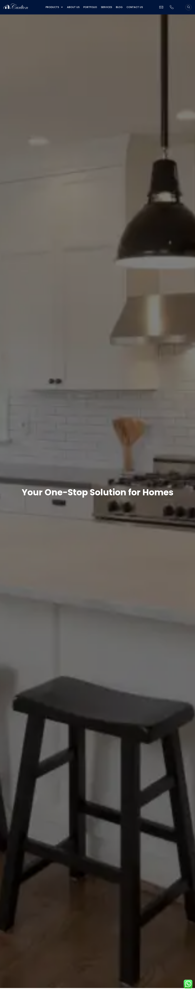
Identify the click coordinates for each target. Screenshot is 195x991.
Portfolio (90, 7)
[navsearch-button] (188, 7)
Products (54, 7)
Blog (119, 7)
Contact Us (134, 7)
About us (73, 7)
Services (106, 7)
